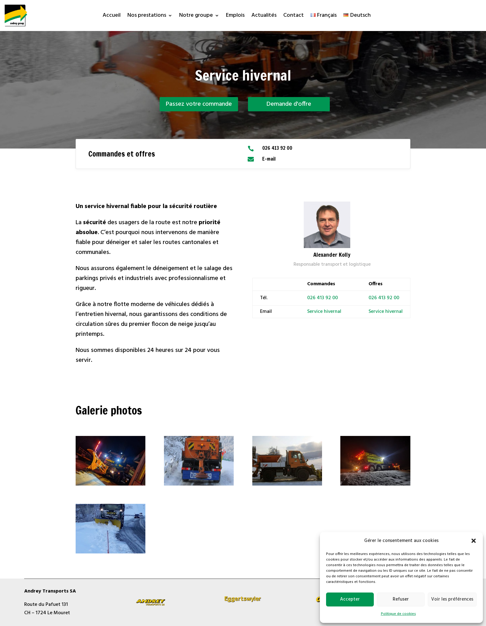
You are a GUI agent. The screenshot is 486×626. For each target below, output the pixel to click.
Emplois (235, 16)
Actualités (263, 16)
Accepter (350, 599)
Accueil (112, 16)
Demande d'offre (289, 104)
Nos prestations (146, 16)
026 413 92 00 (322, 298)
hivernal (332, 312)
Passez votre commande (199, 104)
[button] (474, 541)
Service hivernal (386, 312)
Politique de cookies (398, 614)
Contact (293, 16)
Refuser (401, 599)
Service (315, 312)
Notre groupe (196, 16)
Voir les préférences (452, 599)
